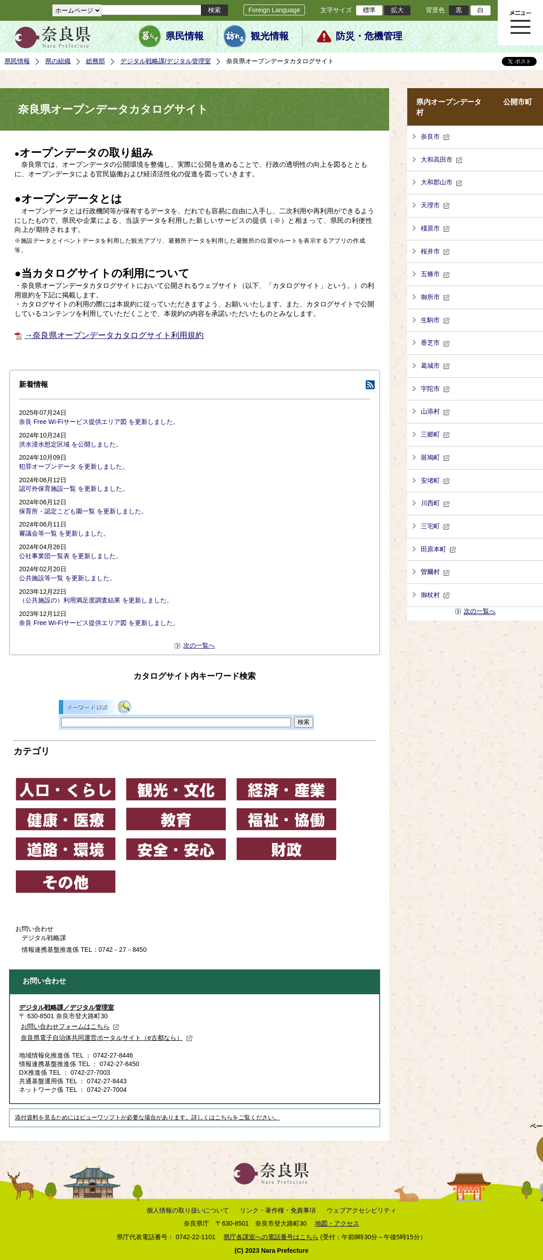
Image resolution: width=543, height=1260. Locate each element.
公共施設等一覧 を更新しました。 (67, 578)
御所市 (435, 297)
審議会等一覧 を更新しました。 (64, 533)
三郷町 (435, 434)
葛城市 (435, 365)
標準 (369, 10)
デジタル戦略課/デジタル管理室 (165, 61)
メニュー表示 (520, 22)
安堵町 (435, 480)
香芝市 (435, 342)
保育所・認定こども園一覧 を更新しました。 (83, 511)
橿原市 (435, 228)
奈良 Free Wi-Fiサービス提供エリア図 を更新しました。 (99, 421)
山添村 (435, 411)
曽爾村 (435, 571)
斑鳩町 (435, 457)
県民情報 (185, 36)
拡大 (397, 10)
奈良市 (435, 136)
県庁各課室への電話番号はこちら (271, 1237)
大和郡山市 (441, 182)
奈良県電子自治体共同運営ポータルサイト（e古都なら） (107, 1037)
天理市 (435, 205)
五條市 (435, 273)
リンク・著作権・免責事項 (278, 1210)
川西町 (435, 503)
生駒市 (435, 320)
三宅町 (435, 526)
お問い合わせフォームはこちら (70, 1026)
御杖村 (435, 594)
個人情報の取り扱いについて (188, 1210)
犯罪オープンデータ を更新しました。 (74, 466)
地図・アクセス (337, 1223)
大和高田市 (441, 159)
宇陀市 (435, 388)
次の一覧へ (199, 645)
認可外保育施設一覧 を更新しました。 (74, 488)
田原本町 (438, 549)
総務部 (95, 61)
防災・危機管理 (369, 36)
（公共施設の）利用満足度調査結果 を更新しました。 (96, 600)
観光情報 (270, 36)
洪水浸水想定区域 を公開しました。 (70, 444)
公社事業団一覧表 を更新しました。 (70, 555)
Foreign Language (274, 10)
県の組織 (58, 61)
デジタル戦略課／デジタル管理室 (66, 1007)
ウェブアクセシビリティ (361, 1210)
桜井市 (435, 251)
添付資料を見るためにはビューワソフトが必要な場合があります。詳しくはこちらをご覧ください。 (147, 1117)
